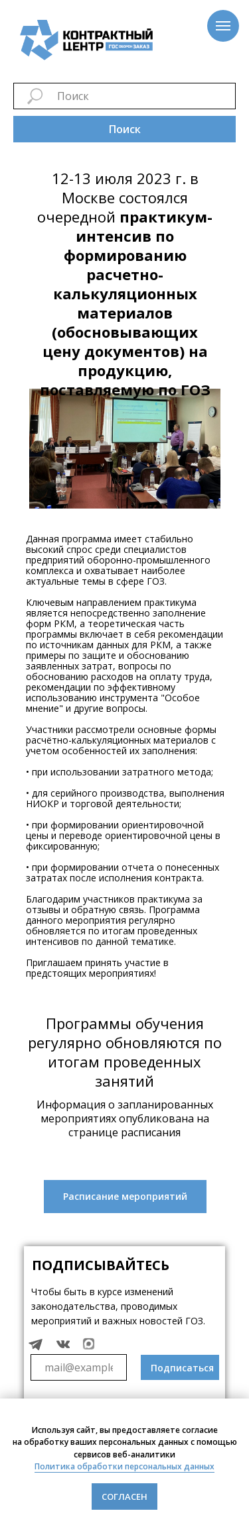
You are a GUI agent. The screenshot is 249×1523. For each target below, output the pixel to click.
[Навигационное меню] (223, 25)
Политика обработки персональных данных (124, 1466)
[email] (79, 1367)
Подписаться (182, 1367)
